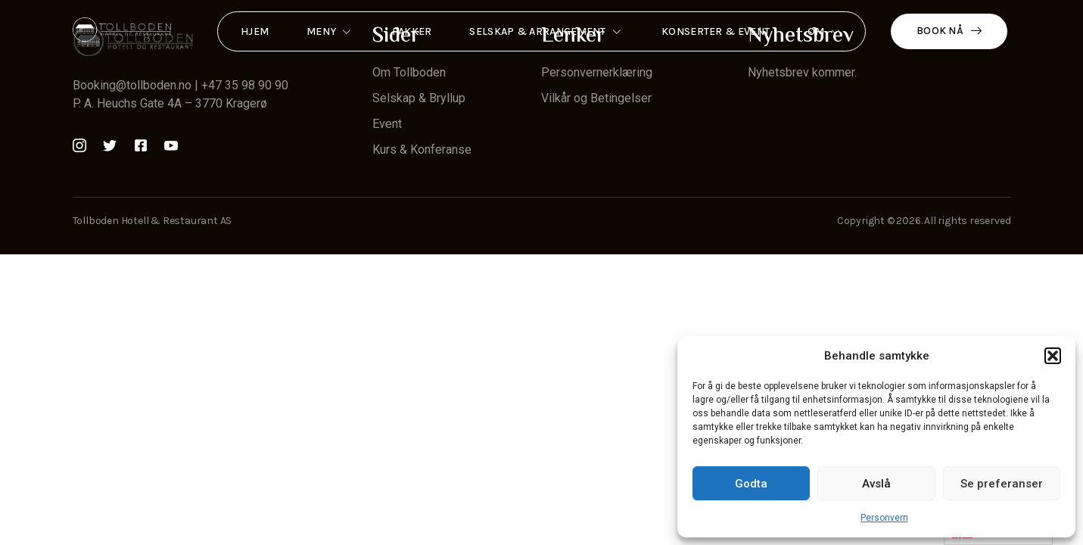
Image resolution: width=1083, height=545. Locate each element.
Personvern (884, 517)
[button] (1052, 355)
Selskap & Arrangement (546, 32)
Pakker (412, 31)
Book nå (949, 30)
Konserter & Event (715, 31)
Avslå (876, 483)
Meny (330, 32)
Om (825, 32)
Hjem (255, 31)
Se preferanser (1001, 483)
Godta (751, 483)
